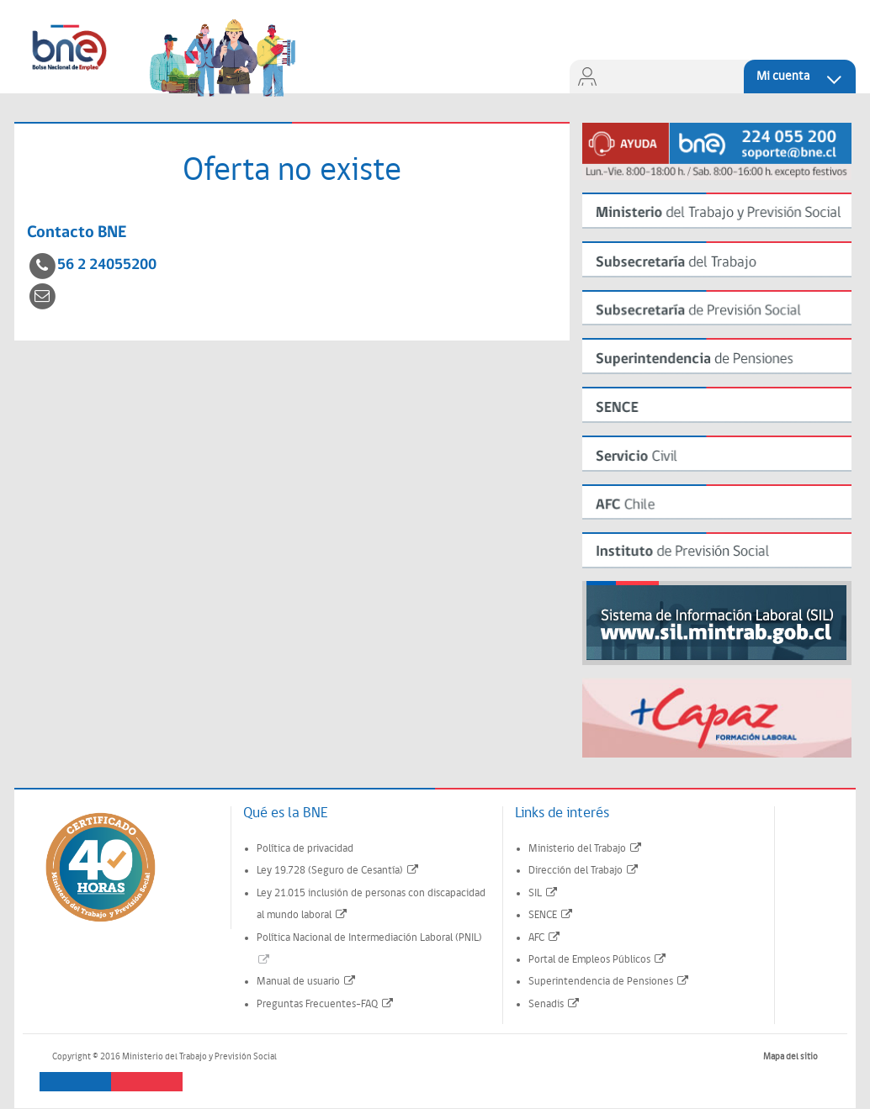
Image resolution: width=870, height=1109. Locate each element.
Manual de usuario (307, 981)
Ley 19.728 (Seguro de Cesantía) (338, 870)
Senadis (554, 1004)
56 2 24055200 (106, 265)
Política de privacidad (305, 848)
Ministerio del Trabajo (585, 848)
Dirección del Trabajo (583, 870)
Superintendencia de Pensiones (609, 981)
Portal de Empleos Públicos (597, 959)
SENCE (551, 915)
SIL (543, 893)
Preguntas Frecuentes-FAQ (326, 1004)
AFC (544, 937)
